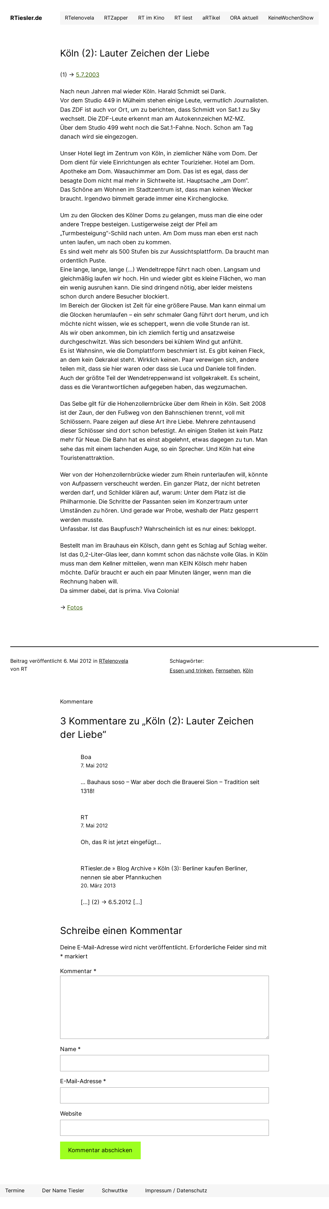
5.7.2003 (87, 74)
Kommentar (78, 971)
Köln (248, 671)
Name (70, 1049)
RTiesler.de (26, 17)
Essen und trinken (191, 671)
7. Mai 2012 (94, 766)
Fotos (75, 607)
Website (71, 1113)
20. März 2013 (98, 886)
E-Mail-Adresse (83, 1081)
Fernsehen (228, 671)
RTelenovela (113, 661)
